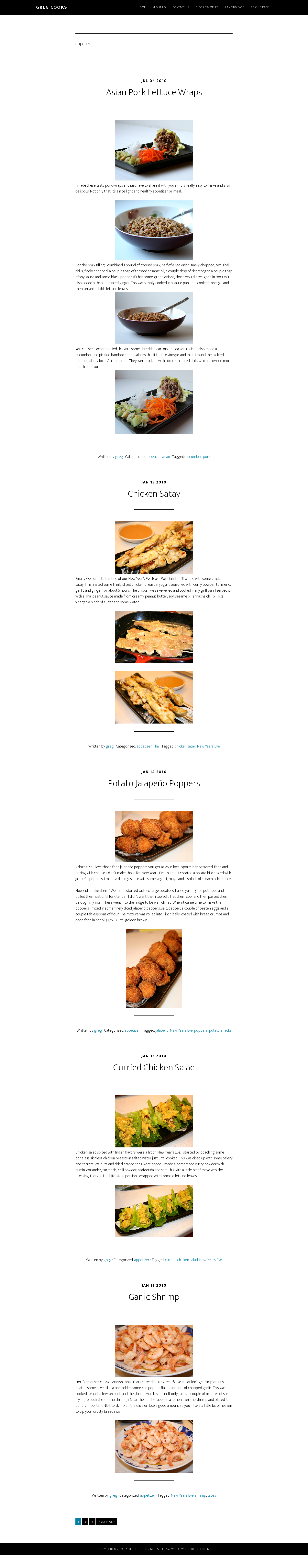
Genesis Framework (164, 1549)
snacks (226, 1030)
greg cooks (51, 7)
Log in (204, 1549)
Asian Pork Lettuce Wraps (154, 92)
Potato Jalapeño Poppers (154, 783)
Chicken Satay (154, 494)
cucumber (193, 456)
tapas (211, 1495)
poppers (201, 1030)
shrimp (200, 1495)
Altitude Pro (135, 1549)
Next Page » (106, 1522)
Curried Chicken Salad (154, 1067)
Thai (156, 746)
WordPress (189, 1549)
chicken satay (185, 746)
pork (206, 456)
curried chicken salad (181, 1260)
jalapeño (162, 1030)
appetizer (153, 456)
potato (214, 1030)
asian (166, 456)
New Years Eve (208, 746)
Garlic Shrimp (154, 1297)
